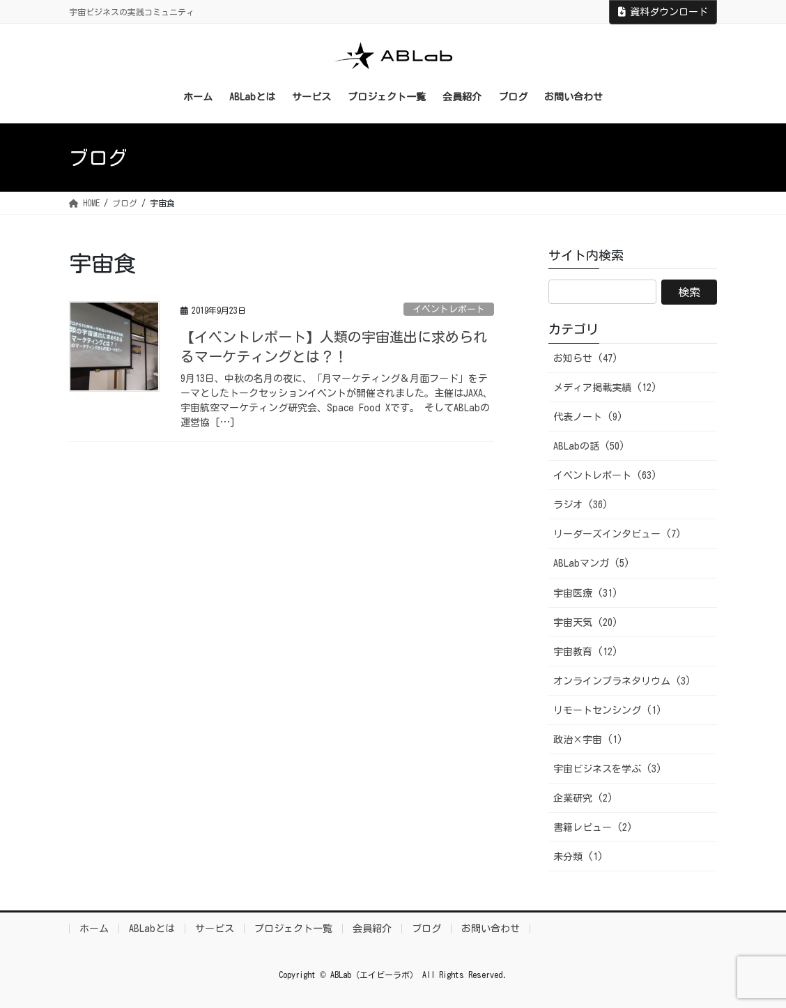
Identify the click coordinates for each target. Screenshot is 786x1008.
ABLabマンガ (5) (591, 563)
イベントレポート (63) (605, 475)
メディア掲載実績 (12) (605, 387)
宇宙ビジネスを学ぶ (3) (607, 769)
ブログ (426, 928)
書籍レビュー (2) (593, 827)
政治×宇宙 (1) (588, 739)
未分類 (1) (578, 857)
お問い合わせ (490, 928)
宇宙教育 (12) (585, 652)
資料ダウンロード (663, 12)
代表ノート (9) (588, 417)
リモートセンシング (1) (607, 710)
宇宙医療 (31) (585, 593)
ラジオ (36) (580, 505)
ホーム (94, 928)
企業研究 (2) (583, 798)
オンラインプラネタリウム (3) (622, 681)
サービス (214, 928)
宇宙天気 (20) (585, 622)
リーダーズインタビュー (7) (617, 534)
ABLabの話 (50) (589, 446)
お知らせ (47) (585, 358)
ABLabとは (152, 928)
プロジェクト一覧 (293, 928)
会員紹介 (372, 928)
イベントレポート (449, 309)
